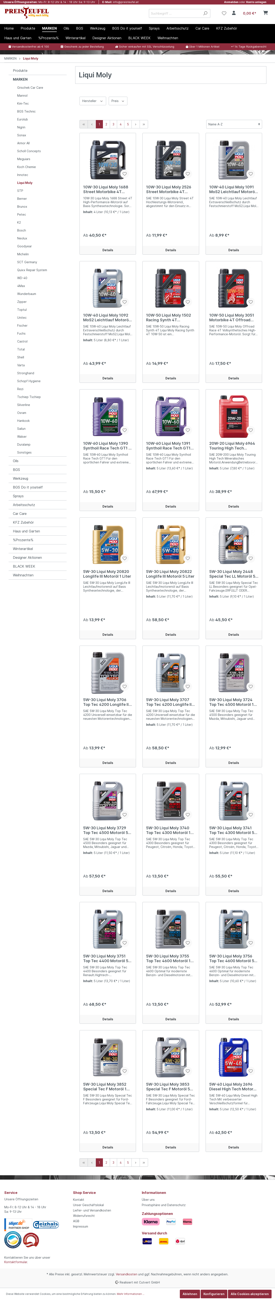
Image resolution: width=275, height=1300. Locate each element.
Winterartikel (23, 549)
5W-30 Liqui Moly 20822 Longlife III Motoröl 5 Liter (170, 574)
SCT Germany (27, 262)
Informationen (154, 1192)
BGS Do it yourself (28, 487)
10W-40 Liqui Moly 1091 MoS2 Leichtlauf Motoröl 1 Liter (232, 189)
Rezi (20, 389)
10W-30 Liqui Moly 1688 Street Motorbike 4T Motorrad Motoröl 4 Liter (106, 189)
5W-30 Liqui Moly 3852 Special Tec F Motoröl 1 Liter (105, 1086)
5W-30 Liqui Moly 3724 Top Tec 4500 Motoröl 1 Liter (231, 702)
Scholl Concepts (29, 151)
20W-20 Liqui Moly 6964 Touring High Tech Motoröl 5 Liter (232, 446)
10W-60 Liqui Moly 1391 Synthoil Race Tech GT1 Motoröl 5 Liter (168, 446)
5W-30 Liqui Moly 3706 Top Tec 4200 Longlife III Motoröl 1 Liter (106, 702)
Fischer (22, 325)
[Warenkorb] (254, 13)
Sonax (21, 135)
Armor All (23, 143)
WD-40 (22, 278)
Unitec (22, 317)
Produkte (20, 70)
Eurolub (22, 119)
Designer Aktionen (27, 557)
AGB (76, 1221)
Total (21, 349)
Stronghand (25, 373)
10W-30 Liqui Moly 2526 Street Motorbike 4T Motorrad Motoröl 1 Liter (169, 189)
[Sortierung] (234, 124)
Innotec (22, 175)
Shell (20, 357)
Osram (21, 413)
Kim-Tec (23, 103)
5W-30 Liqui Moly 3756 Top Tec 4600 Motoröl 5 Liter (231, 958)
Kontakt (78, 1199)
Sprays (18, 496)
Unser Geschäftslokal (88, 1205)
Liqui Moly (24, 183)
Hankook (23, 420)
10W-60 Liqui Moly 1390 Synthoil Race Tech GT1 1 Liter (106, 446)
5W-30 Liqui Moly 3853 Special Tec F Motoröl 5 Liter (168, 1086)
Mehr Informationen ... (130, 1293)
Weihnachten (23, 575)
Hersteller (92, 100)
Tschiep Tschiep (29, 397)
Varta (21, 365)
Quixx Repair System (32, 270)
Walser (22, 436)
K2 (19, 222)
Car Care (20, 513)
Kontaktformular (15, 1262)
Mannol (22, 95)
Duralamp (24, 444)
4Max (21, 286)
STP (20, 190)
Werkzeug (20, 478)
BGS (16, 469)
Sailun (21, 428)
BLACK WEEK (24, 566)
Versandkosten (126, 1274)
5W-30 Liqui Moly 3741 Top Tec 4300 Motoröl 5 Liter (231, 830)
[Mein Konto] (233, 13)
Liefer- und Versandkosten (92, 1210)
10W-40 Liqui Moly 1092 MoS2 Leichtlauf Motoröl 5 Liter (106, 317)
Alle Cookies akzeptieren (250, 1294)
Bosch (21, 230)
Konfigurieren (214, 1294)
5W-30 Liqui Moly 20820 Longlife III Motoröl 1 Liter (107, 574)
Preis (118, 100)
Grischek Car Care (30, 87)
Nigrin (21, 127)
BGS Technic (26, 111)
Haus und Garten (26, 531)
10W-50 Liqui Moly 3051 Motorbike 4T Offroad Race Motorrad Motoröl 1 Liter (232, 317)
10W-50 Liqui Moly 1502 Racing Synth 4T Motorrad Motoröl (168, 317)
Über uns (148, 1199)
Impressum (80, 1226)
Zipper (22, 302)
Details (107, 250)
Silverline (23, 405)
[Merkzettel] (224, 13)
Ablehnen (190, 1294)
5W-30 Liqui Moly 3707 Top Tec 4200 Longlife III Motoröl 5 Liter (169, 702)
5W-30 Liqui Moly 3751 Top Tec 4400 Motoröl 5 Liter (105, 958)
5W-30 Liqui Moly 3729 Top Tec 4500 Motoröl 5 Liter (105, 830)
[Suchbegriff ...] (174, 13)
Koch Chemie (26, 167)
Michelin (23, 254)
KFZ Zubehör (23, 522)
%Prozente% (23, 540)
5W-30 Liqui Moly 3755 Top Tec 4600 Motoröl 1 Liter (168, 958)
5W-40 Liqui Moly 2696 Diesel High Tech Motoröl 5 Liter (233, 1086)
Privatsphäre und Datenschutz (164, 1205)
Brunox (22, 206)
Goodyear (24, 246)
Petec (21, 214)
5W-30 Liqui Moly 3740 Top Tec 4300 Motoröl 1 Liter (168, 830)
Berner (22, 198)
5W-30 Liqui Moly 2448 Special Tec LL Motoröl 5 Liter (232, 574)
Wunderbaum (26, 294)
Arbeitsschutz (24, 505)
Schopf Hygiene (29, 381)
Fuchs (21, 333)
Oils (15, 461)
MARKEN (20, 79)
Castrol (22, 341)
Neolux (22, 238)
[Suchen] (205, 13)
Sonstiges (24, 452)
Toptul (22, 309)
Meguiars (23, 159)
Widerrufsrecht (84, 1215)
